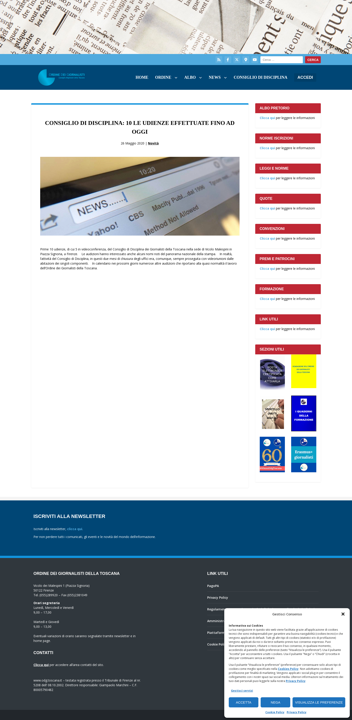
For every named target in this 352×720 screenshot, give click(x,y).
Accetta (243, 702)
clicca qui (74, 529)
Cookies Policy (288, 669)
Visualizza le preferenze (319, 702)
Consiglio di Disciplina (260, 77)
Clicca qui (267, 118)
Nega (275, 702)
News (215, 77)
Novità (153, 143)
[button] (343, 614)
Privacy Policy (296, 681)
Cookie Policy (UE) (221, 644)
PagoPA (213, 586)
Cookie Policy (274, 712)
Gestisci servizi (242, 691)
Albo (190, 77)
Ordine (163, 77)
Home (142, 77)
